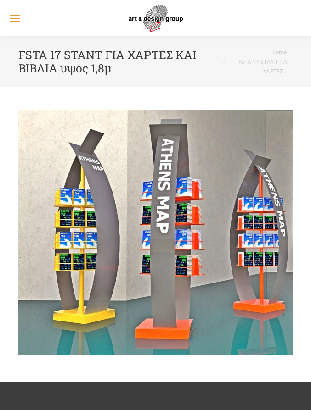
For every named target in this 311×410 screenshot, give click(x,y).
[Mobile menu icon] (14, 18)
